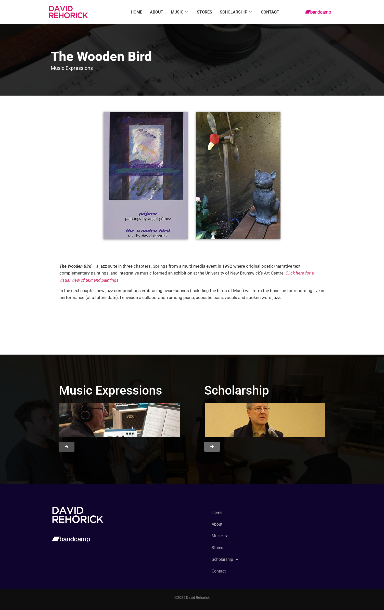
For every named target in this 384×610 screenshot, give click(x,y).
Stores (204, 12)
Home (136, 12)
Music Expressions (72, 68)
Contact (270, 12)
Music (179, 12)
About (156, 12)
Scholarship (236, 12)
